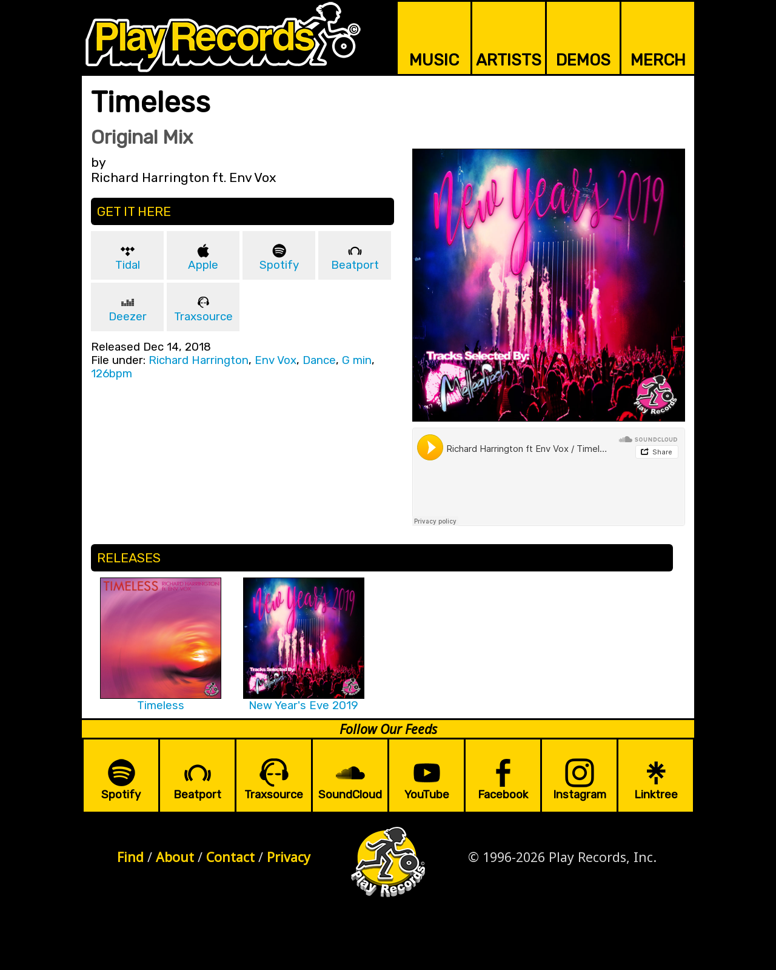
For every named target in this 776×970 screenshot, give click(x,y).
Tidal (127, 265)
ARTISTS (508, 60)
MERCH (658, 60)
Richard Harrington (199, 360)
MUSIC (434, 60)
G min (357, 360)
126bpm (111, 373)
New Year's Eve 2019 (303, 705)
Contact (230, 857)
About (175, 857)
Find (130, 857)
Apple (203, 265)
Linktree (656, 794)
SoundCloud (350, 794)
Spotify (279, 265)
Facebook (503, 794)
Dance (319, 360)
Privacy (288, 857)
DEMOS (583, 60)
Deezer (128, 316)
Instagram (579, 794)
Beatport (355, 265)
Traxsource (203, 316)
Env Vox (275, 360)
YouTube (426, 794)
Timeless (160, 705)
